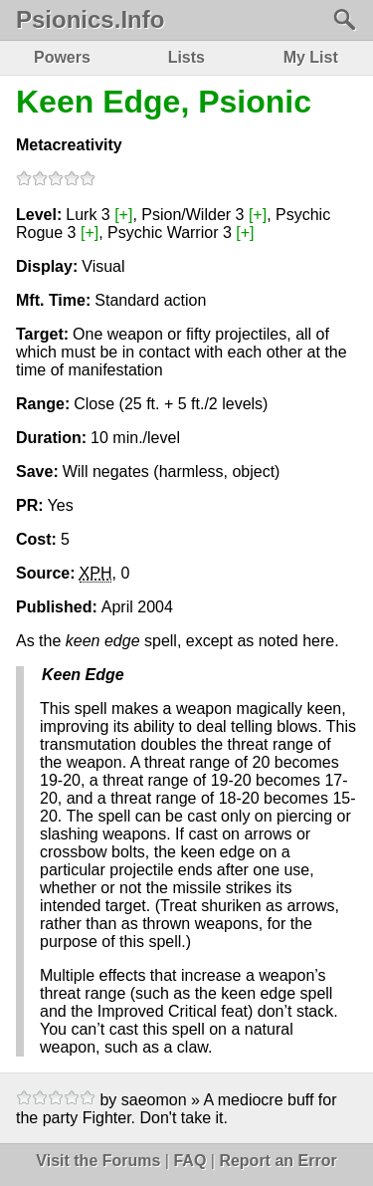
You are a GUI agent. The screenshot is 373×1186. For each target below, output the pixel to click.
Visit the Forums (98, 1160)
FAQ (189, 1160)
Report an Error (277, 1160)
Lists (186, 57)
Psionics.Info (90, 20)
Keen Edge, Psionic (163, 101)
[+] (123, 214)
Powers (62, 57)
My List (310, 57)
